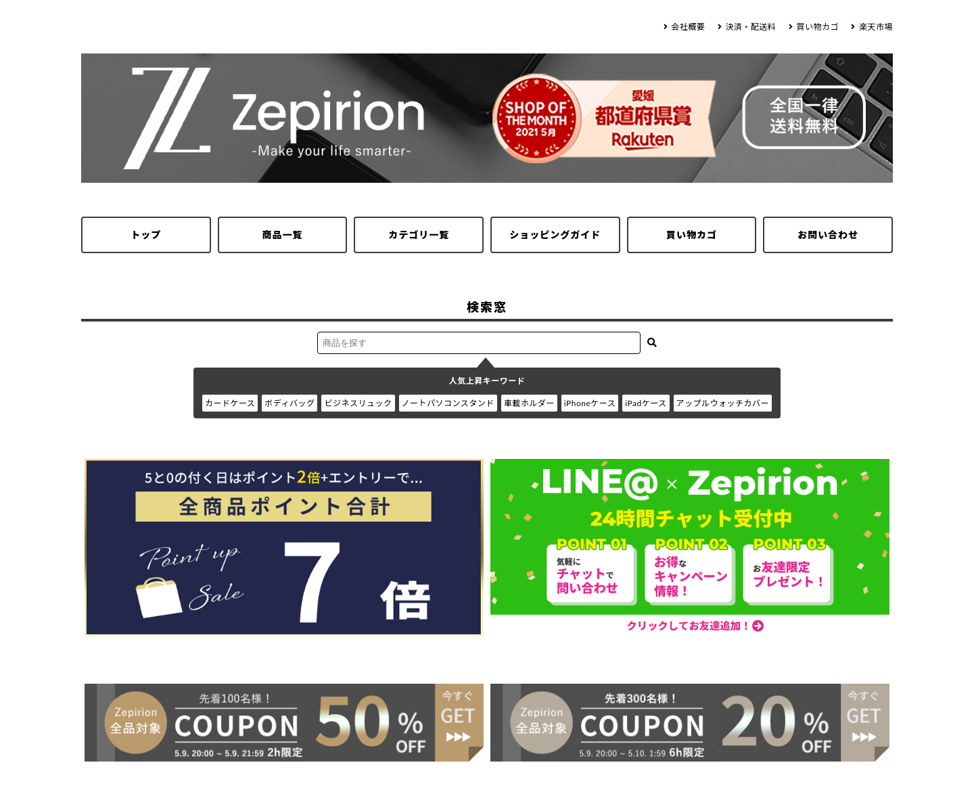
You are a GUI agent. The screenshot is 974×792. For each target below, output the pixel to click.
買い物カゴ (817, 27)
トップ (146, 234)
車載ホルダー (529, 403)
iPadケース (645, 403)
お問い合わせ (827, 234)
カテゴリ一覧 (418, 234)
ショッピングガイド (555, 234)
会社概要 (688, 27)
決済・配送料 (750, 27)
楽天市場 (876, 27)
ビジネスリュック (358, 403)
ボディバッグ (289, 403)
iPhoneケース (590, 403)
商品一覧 (282, 234)
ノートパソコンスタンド (448, 403)
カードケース (230, 403)
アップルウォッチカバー (723, 403)
